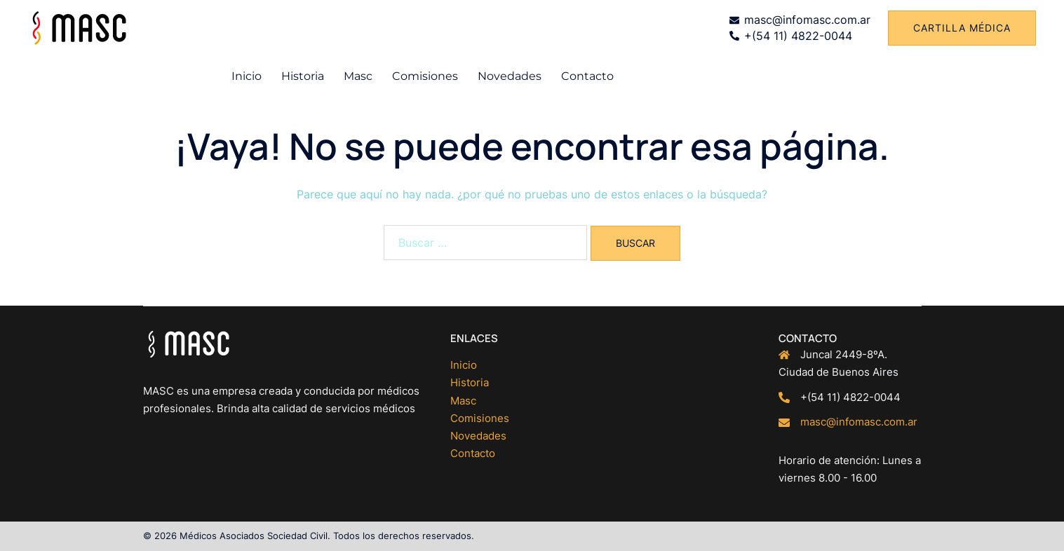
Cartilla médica (962, 28)
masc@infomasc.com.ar (858, 421)
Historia (302, 76)
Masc (358, 76)
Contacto (587, 76)
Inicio (246, 76)
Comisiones (425, 76)
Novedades (509, 76)
